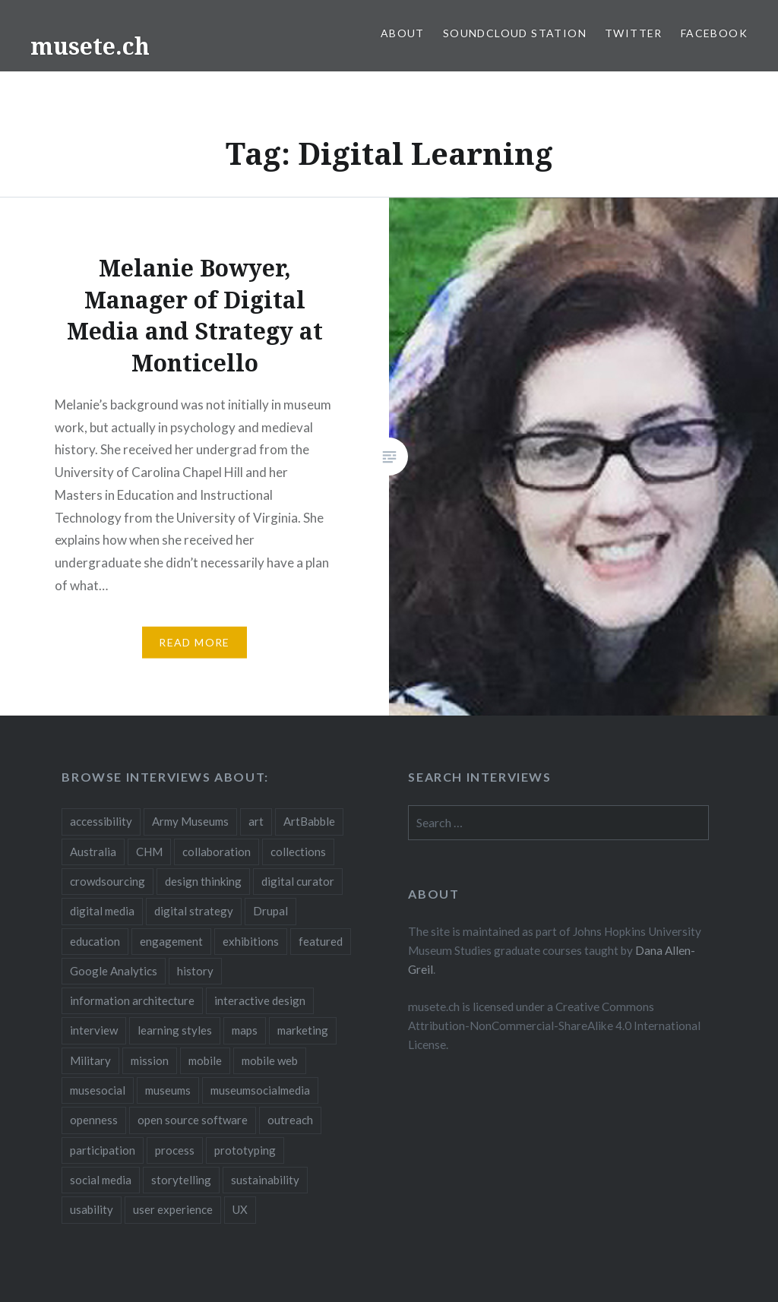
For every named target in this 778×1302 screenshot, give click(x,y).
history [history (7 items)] (195, 971)
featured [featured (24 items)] (321, 941)
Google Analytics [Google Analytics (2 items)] (113, 971)
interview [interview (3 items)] (94, 1030)
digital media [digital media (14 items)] (102, 911)
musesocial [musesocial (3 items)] (97, 1090)
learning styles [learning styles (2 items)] (175, 1030)
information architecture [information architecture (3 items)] (132, 1000)
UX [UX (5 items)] (240, 1209)
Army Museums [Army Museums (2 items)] (190, 821)
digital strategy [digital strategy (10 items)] (193, 911)
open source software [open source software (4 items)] (193, 1120)
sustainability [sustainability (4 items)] (265, 1180)
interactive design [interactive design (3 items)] (259, 1000)
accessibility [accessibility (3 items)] (101, 821)
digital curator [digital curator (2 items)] (297, 881)
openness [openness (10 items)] (94, 1120)
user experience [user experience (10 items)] (173, 1209)
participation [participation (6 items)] (102, 1150)
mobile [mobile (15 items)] (205, 1060)
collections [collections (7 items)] (298, 851)
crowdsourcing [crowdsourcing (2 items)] (107, 881)
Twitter (634, 33)
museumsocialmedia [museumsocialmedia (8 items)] (260, 1090)
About (403, 33)
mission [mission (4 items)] (150, 1060)
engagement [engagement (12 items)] (171, 941)
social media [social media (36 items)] (100, 1180)
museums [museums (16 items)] (168, 1090)
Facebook (714, 33)
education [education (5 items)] (95, 941)
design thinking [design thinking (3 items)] (203, 881)
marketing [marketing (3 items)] (302, 1030)
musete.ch (90, 46)
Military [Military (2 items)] (90, 1060)
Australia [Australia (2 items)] (93, 851)
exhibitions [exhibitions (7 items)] (251, 941)
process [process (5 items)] (174, 1150)
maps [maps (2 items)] (245, 1030)
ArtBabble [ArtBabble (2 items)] (309, 821)
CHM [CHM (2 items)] (149, 851)
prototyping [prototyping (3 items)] (245, 1150)
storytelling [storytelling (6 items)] (181, 1180)
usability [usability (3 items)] (91, 1209)
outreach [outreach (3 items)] (290, 1120)
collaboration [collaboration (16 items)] (216, 851)
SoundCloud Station (515, 33)
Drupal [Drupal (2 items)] (270, 911)
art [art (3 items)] (256, 821)
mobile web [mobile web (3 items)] (270, 1060)
